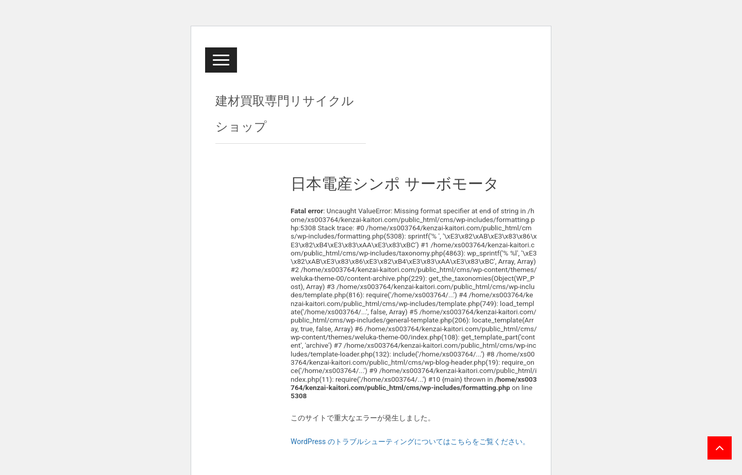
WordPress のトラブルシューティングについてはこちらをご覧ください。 (410, 441)
